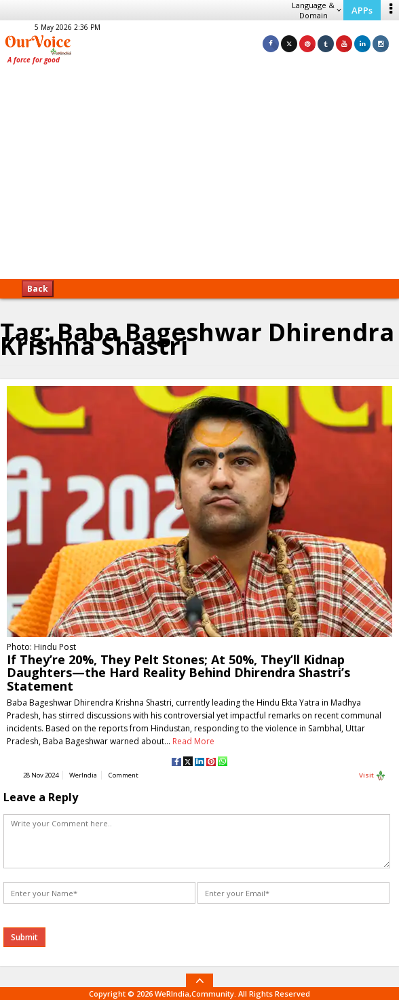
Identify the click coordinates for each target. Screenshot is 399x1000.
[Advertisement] (199, 176)
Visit (372, 775)
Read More (193, 741)
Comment (123, 775)
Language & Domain (316, 10)
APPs (362, 10)
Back (37, 288)
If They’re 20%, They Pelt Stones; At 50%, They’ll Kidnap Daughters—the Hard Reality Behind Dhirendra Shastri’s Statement (178, 672)
